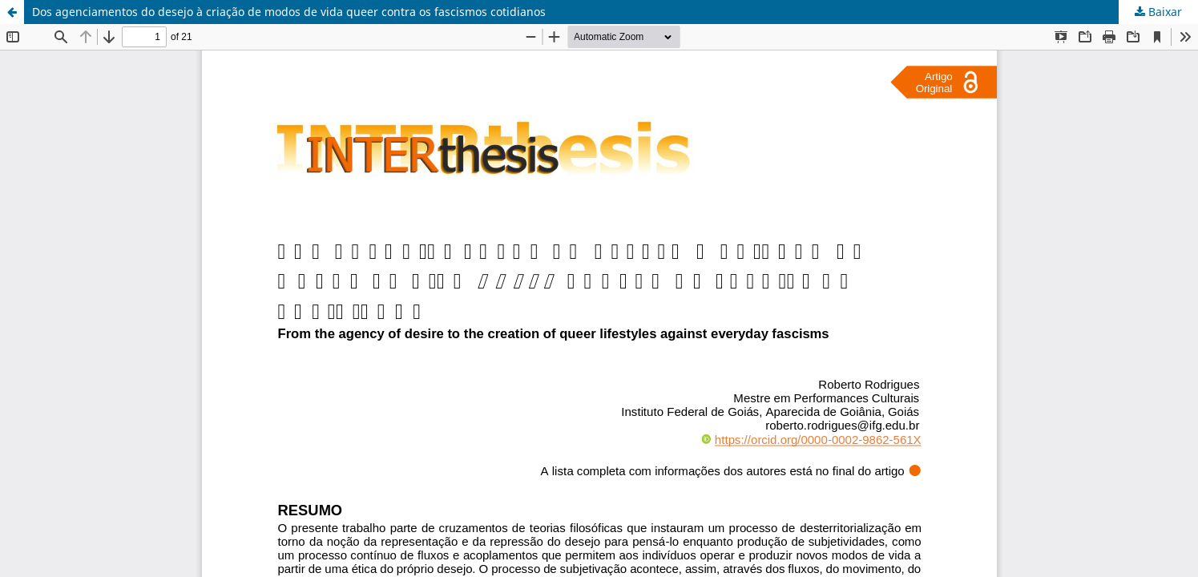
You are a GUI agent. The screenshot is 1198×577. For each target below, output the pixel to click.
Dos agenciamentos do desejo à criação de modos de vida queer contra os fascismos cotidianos (289, 11)
